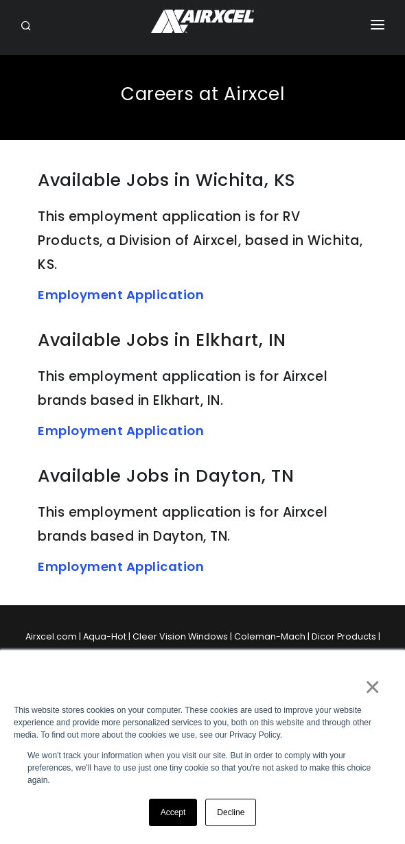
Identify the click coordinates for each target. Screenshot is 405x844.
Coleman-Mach (269, 636)
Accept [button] (173, 812)
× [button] (371, 687)
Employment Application (121, 294)
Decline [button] (230, 812)
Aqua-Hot (104, 636)
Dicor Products (344, 636)
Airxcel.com (51, 636)
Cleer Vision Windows (180, 636)
